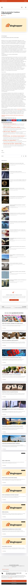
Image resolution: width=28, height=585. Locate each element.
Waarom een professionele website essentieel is (10, 340)
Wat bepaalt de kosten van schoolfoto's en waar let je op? (18, 213)
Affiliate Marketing (5, 512)
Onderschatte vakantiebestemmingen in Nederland (11, 443)
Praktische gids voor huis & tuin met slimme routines (17, 188)
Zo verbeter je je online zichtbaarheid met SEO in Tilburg (11, 357)
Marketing (4, 15)
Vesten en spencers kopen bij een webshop (11, 127)
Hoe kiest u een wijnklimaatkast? (9, 140)
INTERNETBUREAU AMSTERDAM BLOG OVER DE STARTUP (11, 529)
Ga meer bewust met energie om (9, 124)
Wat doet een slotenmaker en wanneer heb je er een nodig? (18, 221)
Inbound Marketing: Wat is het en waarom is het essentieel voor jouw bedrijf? (13, 409)
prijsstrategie (19, 109)
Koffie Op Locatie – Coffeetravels (9, 131)
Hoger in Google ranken (6, 460)
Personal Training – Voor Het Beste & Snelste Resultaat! (14, 136)
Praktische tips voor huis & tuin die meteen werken (17, 163)
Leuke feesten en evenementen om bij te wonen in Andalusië (12, 426)
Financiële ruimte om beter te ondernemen (16, 171)
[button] (26, 573)
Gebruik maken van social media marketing (9, 477)
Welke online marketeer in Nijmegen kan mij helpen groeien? (12, 323)
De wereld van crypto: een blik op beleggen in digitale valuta (18, 180)
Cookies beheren (14, 583)
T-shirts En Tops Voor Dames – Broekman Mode (12, 143)
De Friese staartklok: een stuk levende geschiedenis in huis (18, 196)
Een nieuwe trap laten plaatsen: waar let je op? (16, 263)
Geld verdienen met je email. (7, 546)
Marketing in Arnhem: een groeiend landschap (10, 392)
